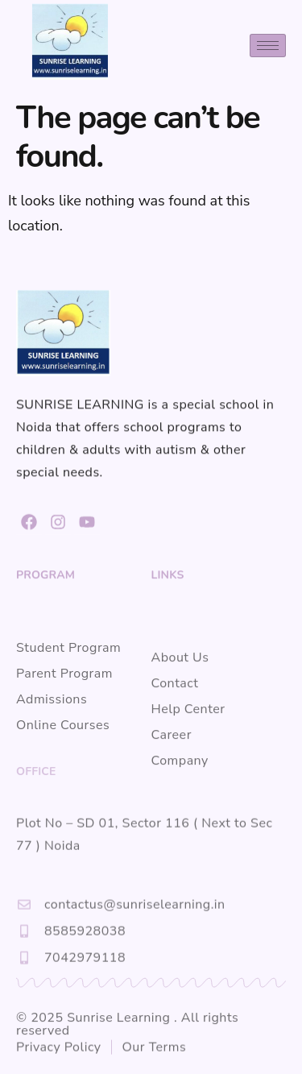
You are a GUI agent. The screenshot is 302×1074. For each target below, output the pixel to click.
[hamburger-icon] (268, 45)
